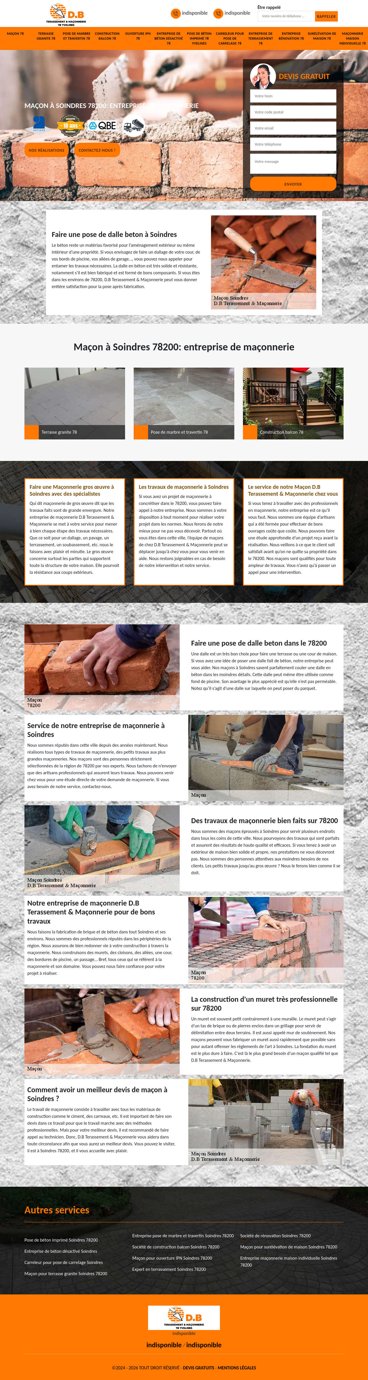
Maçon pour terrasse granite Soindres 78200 (65, 1273)
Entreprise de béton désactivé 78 (168, 38)
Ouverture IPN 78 (138, 36)
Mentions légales (237, 1368)
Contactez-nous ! (97, 150)
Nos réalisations (46, 150)
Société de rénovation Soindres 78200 (275, 1235)
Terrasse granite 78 (46, 36)
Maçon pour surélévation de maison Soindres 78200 (288, 1247)
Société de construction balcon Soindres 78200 (175, 1247)
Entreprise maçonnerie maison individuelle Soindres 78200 (288, 1261)
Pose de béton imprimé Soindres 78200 (61, 1240)
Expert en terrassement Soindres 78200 (169, 1269)
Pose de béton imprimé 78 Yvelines (199, 38)
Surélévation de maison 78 (322, 36)
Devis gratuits (198, 1368)
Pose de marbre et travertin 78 (77, 36)
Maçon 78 (15, 34)
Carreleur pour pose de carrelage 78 (230, 38)
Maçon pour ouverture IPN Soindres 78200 (172, 1258)
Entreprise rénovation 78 (291, 36)
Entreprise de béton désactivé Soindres (60, 1251)
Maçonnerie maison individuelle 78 (353, 38)
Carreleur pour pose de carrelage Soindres (63, 1262)
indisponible (189, 13)
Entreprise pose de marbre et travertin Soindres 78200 (183, 1235)
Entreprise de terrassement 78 (260, 38)
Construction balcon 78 (107, 36)
